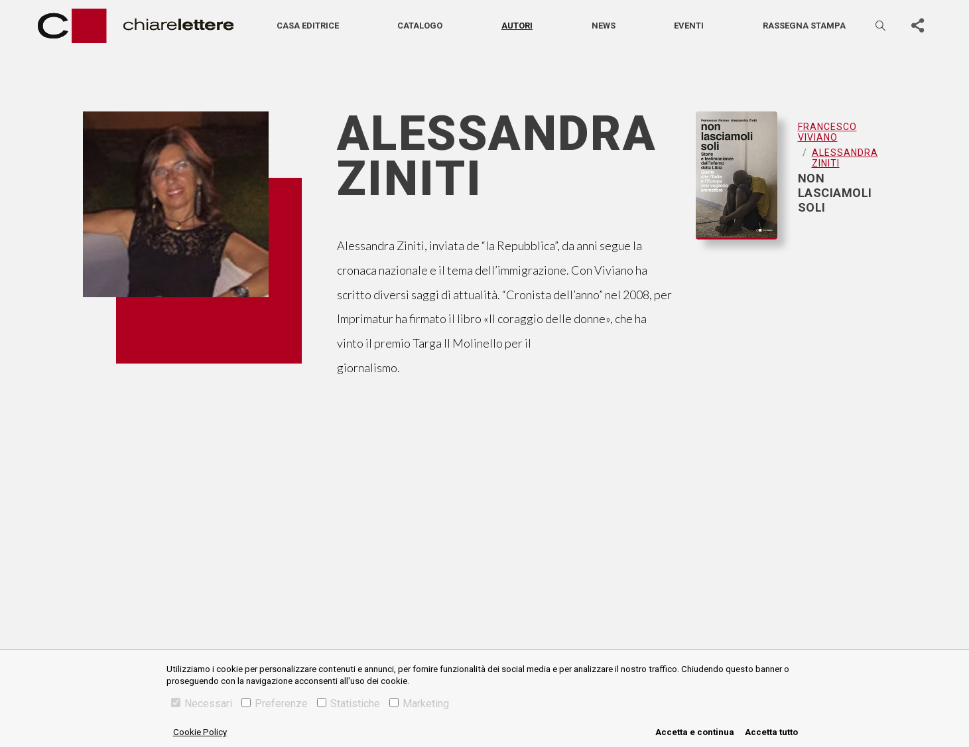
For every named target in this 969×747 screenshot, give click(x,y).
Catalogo (419, 26)
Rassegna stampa (804, 26)
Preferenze (274, 703)
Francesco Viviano (827, 132)
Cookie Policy (200, 732)
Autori (517, 26)
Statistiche (348, 703)
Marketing (419, 703)
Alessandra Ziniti (845, 158)
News (603, 26)
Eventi (689, 26)
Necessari (201, 703)
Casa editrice (308, 26)
